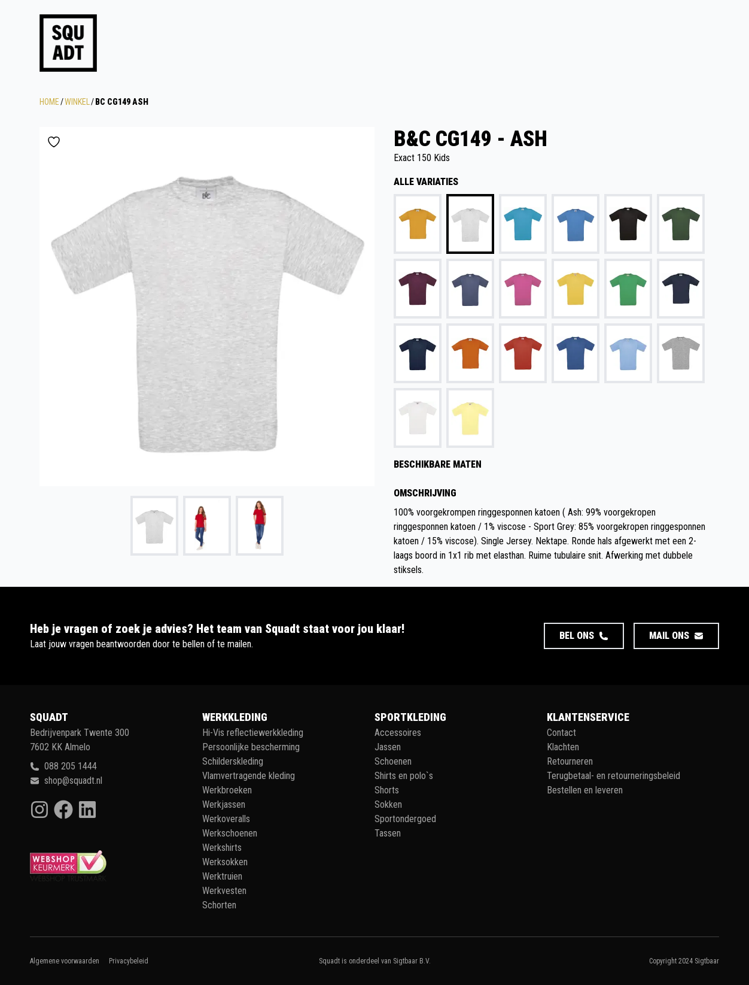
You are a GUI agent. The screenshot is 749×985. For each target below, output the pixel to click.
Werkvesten (224, 890)
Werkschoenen (229, 833)
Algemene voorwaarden (64, 961)
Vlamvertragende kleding (248, 775)
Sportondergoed (405, 819)
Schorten (219, 905)
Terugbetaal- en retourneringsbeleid (613, 775)
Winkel (77, 102)
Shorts (386, 790)
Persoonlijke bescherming (251, 747)
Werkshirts (222, 847)
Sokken (388, 804)
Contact (561, 732)
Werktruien (222, 876)
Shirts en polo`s (403, 775)
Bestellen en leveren (585, 790)
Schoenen (393, 761)
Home (49, 102)
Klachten (563, 747)
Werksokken (225, 862)
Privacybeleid (128, 961)
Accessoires (397, 732)
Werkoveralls (226, 819)
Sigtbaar (707, 961)
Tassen (387, 833)
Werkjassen (223, 804)
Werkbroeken (227, 790)
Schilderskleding (232, 761)
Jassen (387, 747)
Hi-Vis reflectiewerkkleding (252, 732)
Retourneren (570, 761)
